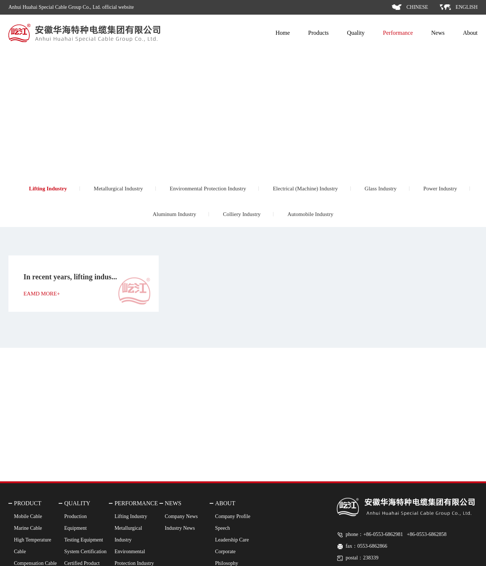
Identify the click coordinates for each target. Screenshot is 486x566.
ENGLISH (467, 7)
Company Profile (232, 552)
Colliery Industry (242, 214)
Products (318, 33)
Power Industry (440, 188)
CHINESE (417, 7)
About (470, 33)
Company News (181, 552)
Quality (356, 33)
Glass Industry (381, 188)
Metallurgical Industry (118, 188)
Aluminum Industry (174, 214)
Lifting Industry (48, 188)
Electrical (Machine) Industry (305, 188)
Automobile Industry (310, 214)
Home (283, 33)
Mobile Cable (28, 552)
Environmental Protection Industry (208, 188)
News (438, 33)
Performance (398, 33)
